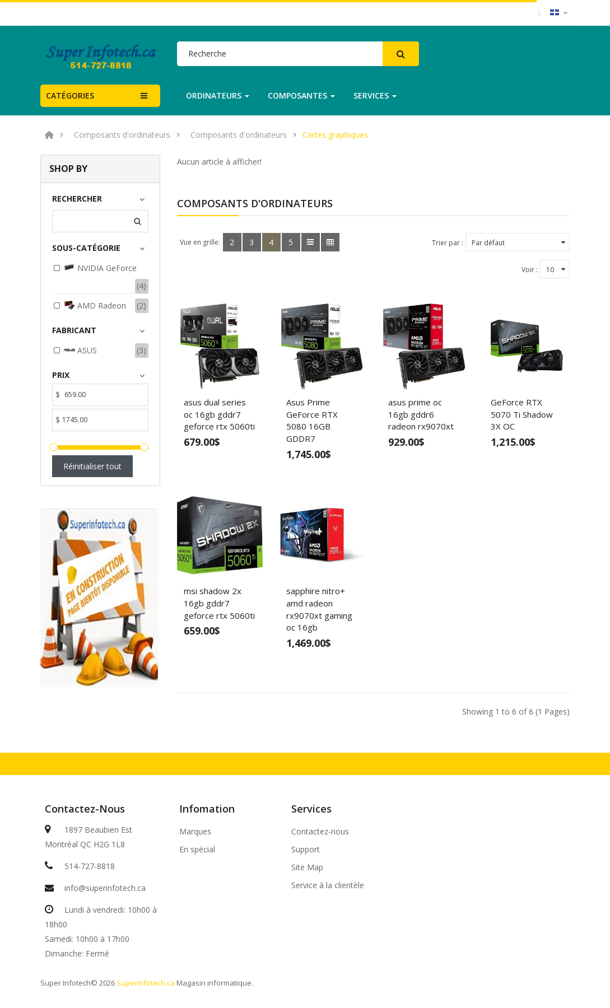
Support (305, 849)
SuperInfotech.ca (146, 983)
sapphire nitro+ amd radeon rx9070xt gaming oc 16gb (319, 609)
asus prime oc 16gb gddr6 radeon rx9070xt (421, 414)
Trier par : (447, 243)
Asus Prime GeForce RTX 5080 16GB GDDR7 (312, 420)
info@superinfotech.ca (105, 888)
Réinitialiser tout (92, 466)
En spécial (197, 849)
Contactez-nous (320, 832)
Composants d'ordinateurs (122, 135)
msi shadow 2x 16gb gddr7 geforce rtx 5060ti (219, 602)
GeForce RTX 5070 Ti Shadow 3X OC (522, 414)
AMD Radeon (95, 305)
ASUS (80, 350)
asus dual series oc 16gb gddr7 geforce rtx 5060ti (219, 414)
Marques (195, 832)
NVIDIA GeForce (100, 267)
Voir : (529, 269)
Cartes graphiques (335, 135)
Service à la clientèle (327, 885)
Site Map (307, 867)
